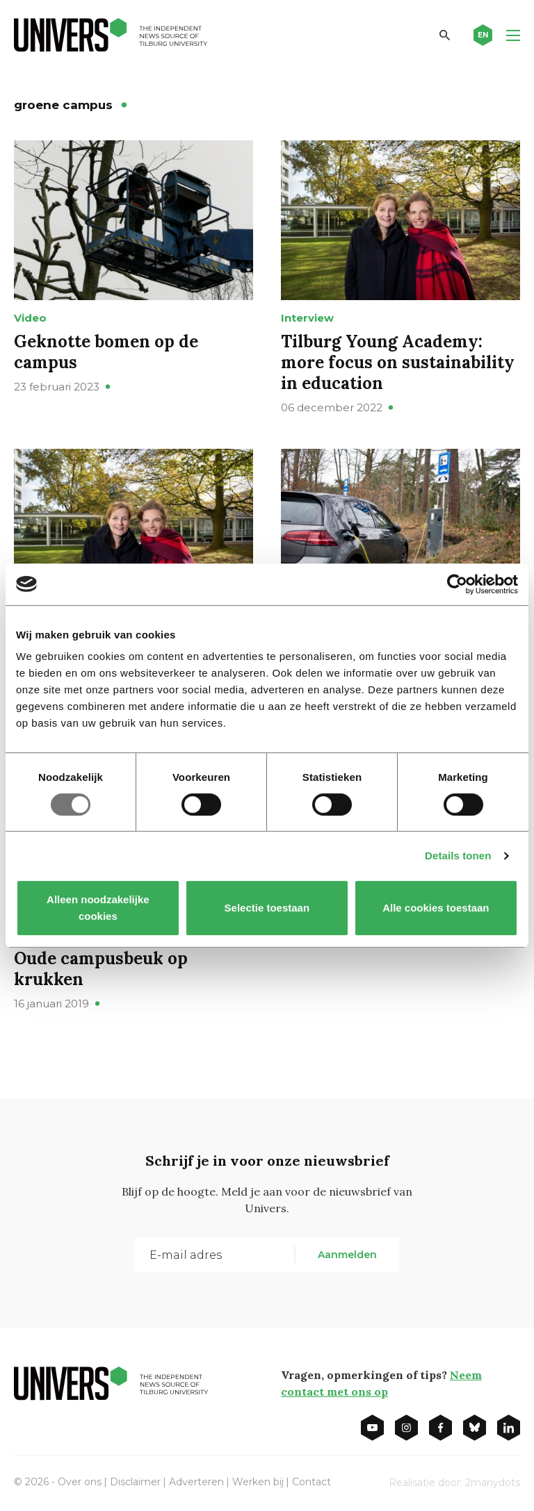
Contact (311, 1482)
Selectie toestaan (267, 908)
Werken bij (258, 1482)
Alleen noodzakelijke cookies (98, 907)
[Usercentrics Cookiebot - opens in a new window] (457, 584)
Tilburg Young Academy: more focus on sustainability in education (398, 362)
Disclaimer (135, 1482)
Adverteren (196, 1482)
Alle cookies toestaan (435, 908)
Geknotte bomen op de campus (106, 352)
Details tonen (458, 855)
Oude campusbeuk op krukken (101, 969)
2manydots (492, 1482)
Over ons (80, 1482)
